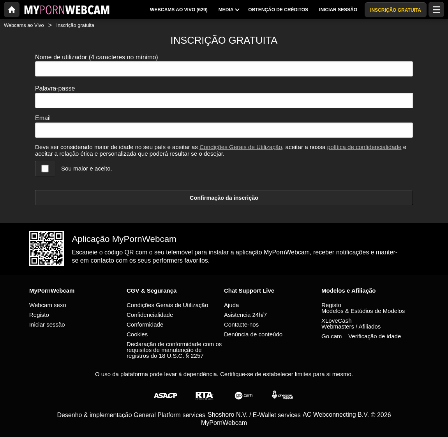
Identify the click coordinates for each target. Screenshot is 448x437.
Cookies (137, 334)
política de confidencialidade (364, 147)
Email (43, 118)
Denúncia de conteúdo (253, 334)
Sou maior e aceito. (86, 168)
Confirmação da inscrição (224, 198)
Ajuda (231, 305)
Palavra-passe (55, 88)
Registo (39, 314)
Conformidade (145, 324)
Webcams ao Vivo (24, 25)
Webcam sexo (47, 305)
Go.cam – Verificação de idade (361, 336)
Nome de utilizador (96, 57)
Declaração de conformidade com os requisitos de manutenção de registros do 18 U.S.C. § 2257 (174, 350)
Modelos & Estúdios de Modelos (363, 310)
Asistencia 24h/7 (245, 314)
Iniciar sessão (47, 324)
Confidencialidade (150, 314)
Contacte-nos (241, 324)
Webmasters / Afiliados (351, 326)
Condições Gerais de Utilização (240, 147)
